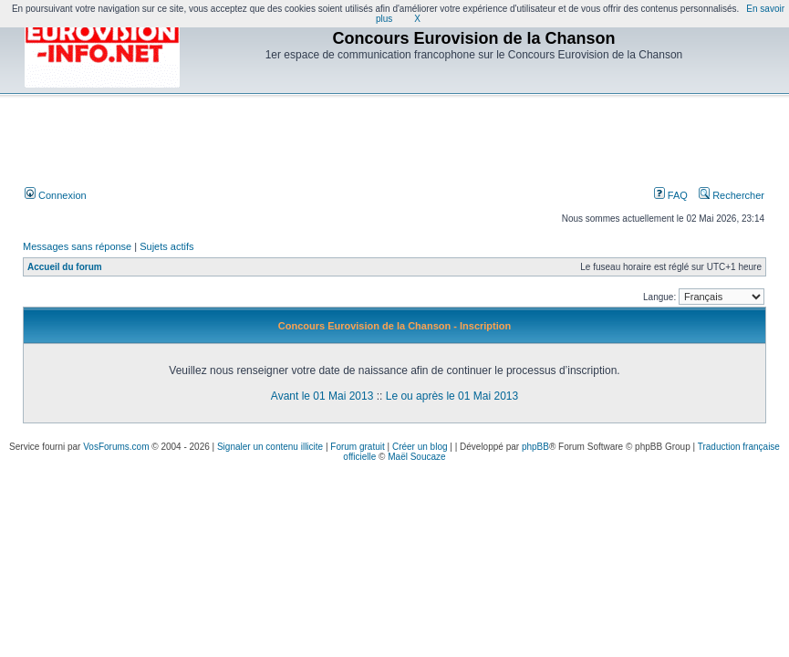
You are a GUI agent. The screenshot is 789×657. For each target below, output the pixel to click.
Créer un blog (420, 447)
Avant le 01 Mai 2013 (322, 396)
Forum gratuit (357, 447)
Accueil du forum (64, 267)
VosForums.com (116, 447)
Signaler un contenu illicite (270, 447)
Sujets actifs (166, 246)
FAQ (671, 195)
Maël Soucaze (416, 457)
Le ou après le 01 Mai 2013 (452, 396)
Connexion (56, 195)
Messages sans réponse (77, 246)
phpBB (535, 447)
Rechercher (731, 195)
